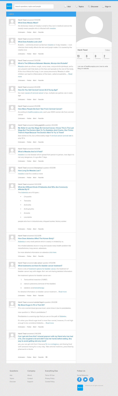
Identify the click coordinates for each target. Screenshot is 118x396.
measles (53, 28)
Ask (67, 6)
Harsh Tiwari (22, 20)
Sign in (106, 6)
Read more (63, 292)
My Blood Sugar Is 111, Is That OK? (31, 305)
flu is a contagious (52, 344)
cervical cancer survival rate (61, 136)
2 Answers (21, 32)
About (29, 375)
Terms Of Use (49, 375)
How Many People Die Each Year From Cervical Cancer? (40, 109)
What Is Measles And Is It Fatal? (30, 152)
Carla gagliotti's (39, 125)
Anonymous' (38, 168)
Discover (93, 6)
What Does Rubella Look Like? (30, 42)
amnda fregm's (39, 302)
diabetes (63, 316)
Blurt (34, 32)
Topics (79, 6)
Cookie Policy (50, 382)
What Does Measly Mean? (28, 23)
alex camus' (38, 263)
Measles (21, 66)
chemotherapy (39, 288)
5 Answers (21, 142)
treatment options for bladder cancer (42, 269)
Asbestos (24, 192)
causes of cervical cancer (34, 93)
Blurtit (9, 6)
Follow (29, 32)
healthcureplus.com (35, 112)
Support (30, 382)
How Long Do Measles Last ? (29, 171)
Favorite (41, 32)
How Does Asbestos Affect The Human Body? (36, 238)
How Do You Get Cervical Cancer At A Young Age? (38, 90)
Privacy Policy (49, 378)
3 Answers (21, 99)
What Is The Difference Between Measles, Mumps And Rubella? (43, 63)
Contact (30, 378)
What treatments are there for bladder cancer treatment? (40, 266)
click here (52, 252)
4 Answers (21, 327)
